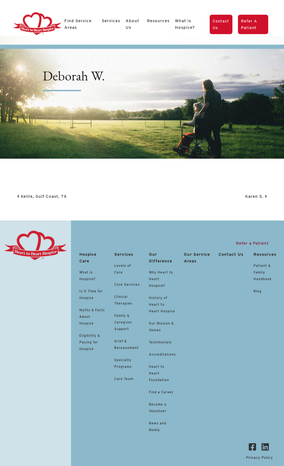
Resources (158, 20)
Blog (257, 291)
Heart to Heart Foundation (159, 373)
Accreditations (162, 354)
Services (111, 20)
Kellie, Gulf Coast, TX (42, 196)
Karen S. (256, 196)
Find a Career (161, 392)
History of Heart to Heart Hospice (162, 304)
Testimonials (160, 342)
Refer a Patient (249, 24)
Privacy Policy (259, 457)
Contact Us (221, 24)
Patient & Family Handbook (262, 272)
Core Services (127, 284)
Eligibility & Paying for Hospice (89, 342)
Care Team (123, 379)
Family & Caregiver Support (123, 322)
